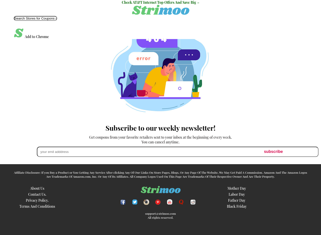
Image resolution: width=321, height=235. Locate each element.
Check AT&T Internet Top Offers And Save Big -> (160, 2)
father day (237, 200)
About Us (37, 188)
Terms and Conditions (37, 206)
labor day (237, 194)
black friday (237, 206)
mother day (236, 188)
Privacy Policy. (37, 200)
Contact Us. (37, 194)
